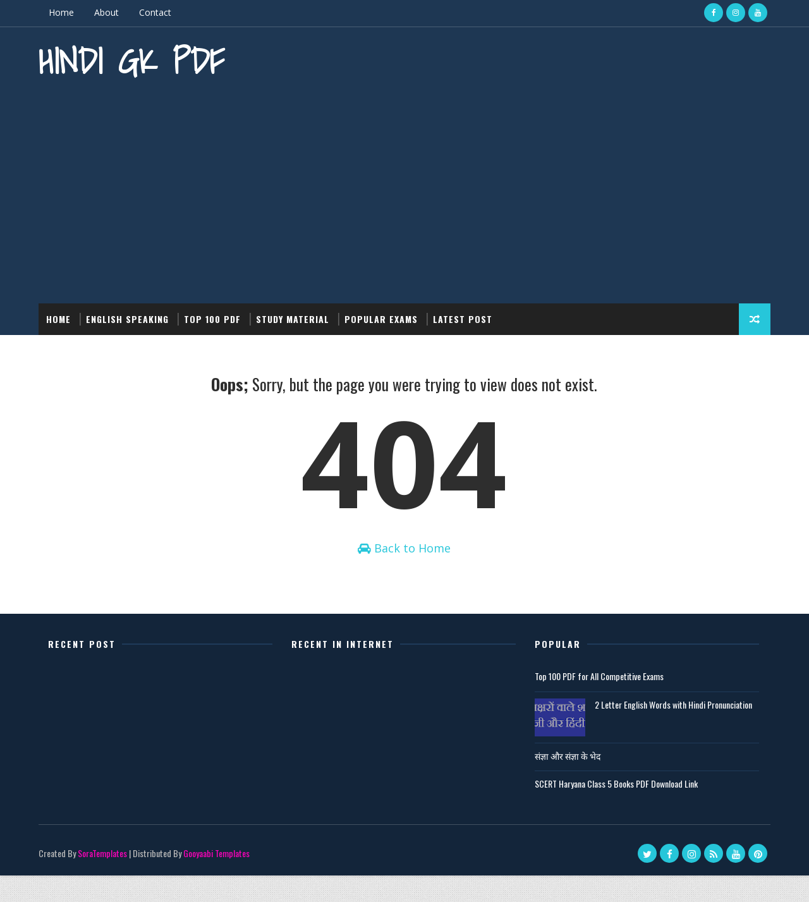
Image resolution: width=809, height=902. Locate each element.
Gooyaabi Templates (219, 879)
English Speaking (129, 315)
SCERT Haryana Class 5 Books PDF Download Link (609, 810)
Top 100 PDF (214, 315)
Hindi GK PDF (134, 60)
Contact (158, 12)
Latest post (465, 315)
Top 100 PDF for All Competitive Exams (592, 702)
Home (63, 12)
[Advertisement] (404, 192)
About (109, 12)
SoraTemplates (105, 879)
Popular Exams (383, 315)
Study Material (295, 315)
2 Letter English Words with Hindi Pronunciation (667, 731)
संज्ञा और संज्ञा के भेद (561, 782)
